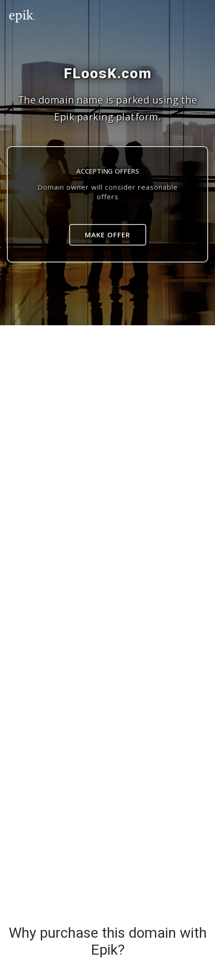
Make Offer (107, 234)
